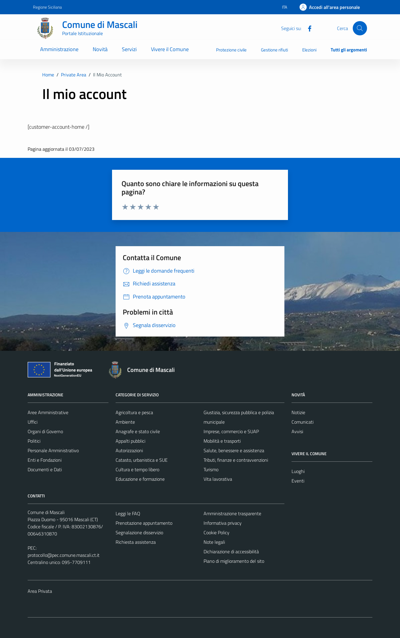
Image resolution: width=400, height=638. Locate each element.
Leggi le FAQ (128, 513)
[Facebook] (307, 28)
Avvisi (297, 431)
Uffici (32, 421)
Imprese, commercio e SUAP (231, 431)
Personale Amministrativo (53, 450)
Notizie (298, 412)
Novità (100, 49)
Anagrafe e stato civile (138, 431)
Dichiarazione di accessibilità (231, 551)
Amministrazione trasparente (232, 513)
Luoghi (298, 471)
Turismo (211, 469)
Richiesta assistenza (136, 542)
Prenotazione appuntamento (144, 523)
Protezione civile (231, 49)
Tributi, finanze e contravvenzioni (236, 459)
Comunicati (303, 421)
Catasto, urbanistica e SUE (142, 459)
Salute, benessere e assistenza (234, 450)
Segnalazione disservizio (139, 532)
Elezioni (309, 49)
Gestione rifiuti (274, 49)
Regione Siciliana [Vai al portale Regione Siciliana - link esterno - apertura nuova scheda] (47, 7)
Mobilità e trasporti (222, 440)
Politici (34, 440)
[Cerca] (360, 28)
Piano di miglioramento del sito (234, 561)
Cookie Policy (216, 532)
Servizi (129, 49)
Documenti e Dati (45, 469)
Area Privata (40, 591)
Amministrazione (59, 49)
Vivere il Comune (170, 49)
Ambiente (125, 421)
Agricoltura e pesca (134, 412)
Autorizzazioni (129, 450)
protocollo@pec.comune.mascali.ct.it (64, 555)
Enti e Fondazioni (45, 459)
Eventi (298, 480)
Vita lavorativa (218, 479)
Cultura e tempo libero (137, 469)
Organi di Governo (45, 431)
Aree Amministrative (48, 412)
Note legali (214, 542)
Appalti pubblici (130, 440)
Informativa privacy (223, 523)
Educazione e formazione (140, 479)
